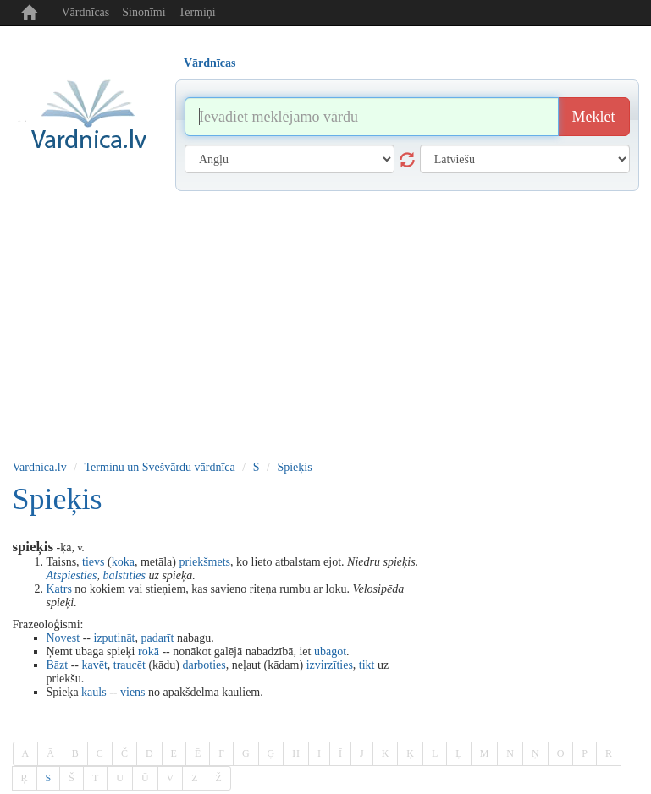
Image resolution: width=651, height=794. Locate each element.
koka (123, 562)
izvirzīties (329, 665)
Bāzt (58, 665)
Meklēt (593, 116)
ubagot (330, 651)
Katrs (59, 589)
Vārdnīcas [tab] (209, 63)
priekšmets (204, 562)
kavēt (94, 665)
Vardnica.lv (40, 467)
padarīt (157, 638)
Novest (63, 638)
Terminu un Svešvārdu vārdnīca (160, 467)
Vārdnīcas (86, 12)
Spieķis (294, 467)
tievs (93, 562)
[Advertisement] (326, 327)
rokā (148, 651)
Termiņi (197, 12)
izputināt (114, 638)
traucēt (129, 665)
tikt (367, 665)
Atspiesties (72, 575)
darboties (203, 665)
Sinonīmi (143, 12)
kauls (94, 692)
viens (133, 692)
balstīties (124, 575)
